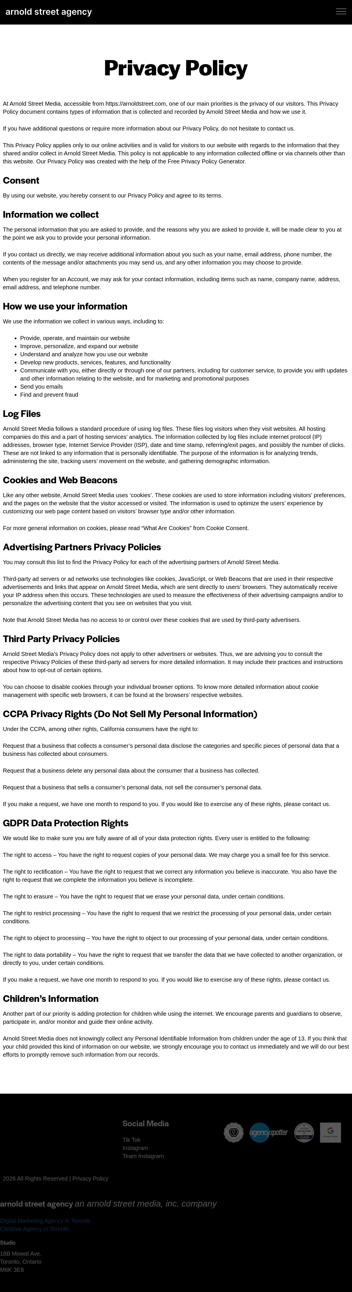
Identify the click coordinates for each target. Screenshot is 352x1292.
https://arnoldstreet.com (136, 103)
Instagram (135, 1148)
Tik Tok (132, 1140)
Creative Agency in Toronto (34, 1229)
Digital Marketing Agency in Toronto (45, 1221)
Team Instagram (143, 1156)
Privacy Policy (90, 1178)
